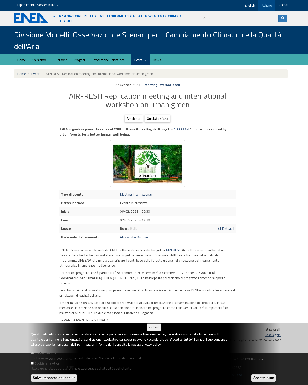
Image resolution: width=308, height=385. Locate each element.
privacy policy (151, 344)
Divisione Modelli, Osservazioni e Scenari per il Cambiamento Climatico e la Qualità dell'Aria (147, 40)
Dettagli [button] (226, 228)
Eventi (140, 59)
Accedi (283, 4)
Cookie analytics (47, 363)
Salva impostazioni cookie (54, 378)
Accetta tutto (263, 378)
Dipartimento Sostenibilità (37, 4)
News (157, 59)
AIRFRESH (181, 129)
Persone (61, 59)
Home (21, 59)
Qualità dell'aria (157, 118)
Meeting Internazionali (162, 84)
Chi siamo (40, 59)
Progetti (80, 59)
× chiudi (154, 327)
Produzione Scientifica (110, 59)
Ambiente (134, 118)
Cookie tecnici (45, 353)
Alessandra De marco (135, 237)
